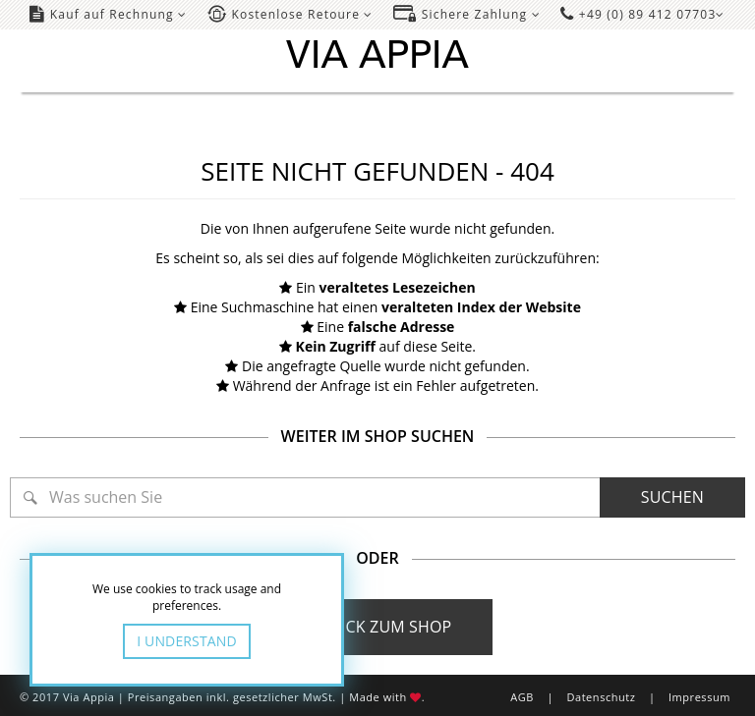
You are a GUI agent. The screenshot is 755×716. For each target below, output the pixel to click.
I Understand (187, 641)
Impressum (699, 696)
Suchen (672, 497)
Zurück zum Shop (378, 626)
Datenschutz (600, 696)
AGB (522, 696)
